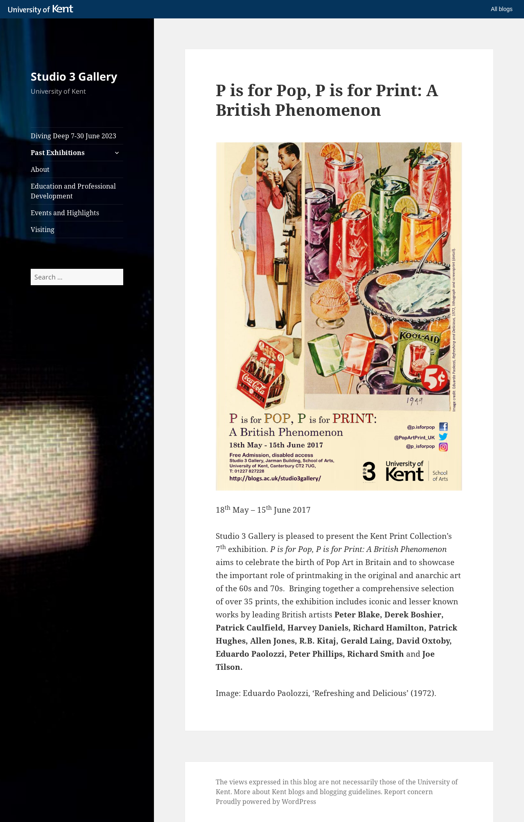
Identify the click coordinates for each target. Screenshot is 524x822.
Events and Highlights (65, 212)
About (40, 169)
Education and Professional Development (73, 191)
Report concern (408, 791)
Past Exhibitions (58, 152)
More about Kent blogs (269, 791)
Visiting (42, 229)
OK (396, 809)
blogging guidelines (350, 791)
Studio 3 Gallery (74, 76)
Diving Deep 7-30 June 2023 (73, 135)
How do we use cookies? (327, 809)
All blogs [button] (502, 9)
